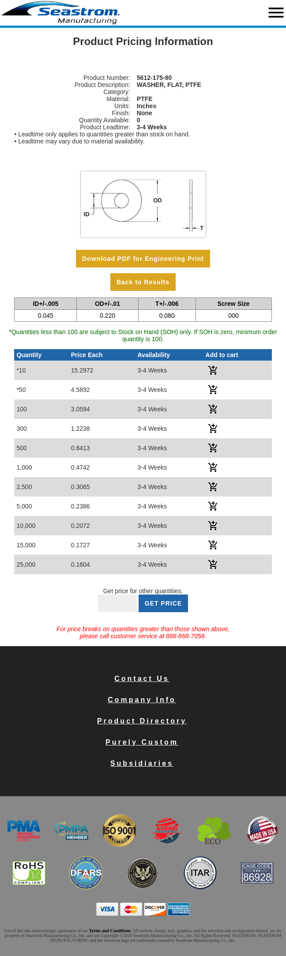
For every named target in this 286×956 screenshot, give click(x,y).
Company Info (142, 700)
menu (276, 13)
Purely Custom (141, 742)
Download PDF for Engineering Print (143, 258)
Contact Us (141, 678)
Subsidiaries (141, 763)
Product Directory (142, 721)
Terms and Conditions (110, 930)
